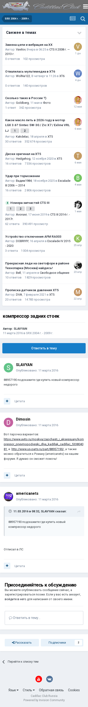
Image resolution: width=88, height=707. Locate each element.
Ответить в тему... (24, 618)
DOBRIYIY (22, 241)
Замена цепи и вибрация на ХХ (29, 44)
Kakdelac (22, 136)
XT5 (50, 136)
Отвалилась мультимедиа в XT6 (30, 71)
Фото (47, 102)
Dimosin (23, 419)
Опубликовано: (37, 370)
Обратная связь (51, 690)
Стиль (29, 690)
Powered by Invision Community (44, 700)
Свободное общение (54, 272)
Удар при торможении (22, 176)
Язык (13, 690)
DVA (19, 294)
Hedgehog (23, 158)
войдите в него (15, 599)
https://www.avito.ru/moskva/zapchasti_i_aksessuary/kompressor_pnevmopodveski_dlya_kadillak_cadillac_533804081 (44, 444)
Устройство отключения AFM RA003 (33, 236)
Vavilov (20, 49)
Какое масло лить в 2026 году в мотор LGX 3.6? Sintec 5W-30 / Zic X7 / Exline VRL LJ (37, 125)
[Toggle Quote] (10, 511)
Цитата (20, 401)
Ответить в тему (44, 348)
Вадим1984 (24, 180)
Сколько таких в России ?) (25, 98)
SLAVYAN (20, 328)
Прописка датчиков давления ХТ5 (32, 290)
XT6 (62, 76)
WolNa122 (23, 76)
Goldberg (22, 102)
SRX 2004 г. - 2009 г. (39, 333)
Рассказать (22, 642)
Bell (18, 272)
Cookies (74, 690)
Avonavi (21, 214)
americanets (27, 493)
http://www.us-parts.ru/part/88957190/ (37, 449)
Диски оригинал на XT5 (23, 154)
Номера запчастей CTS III (30, 203)
